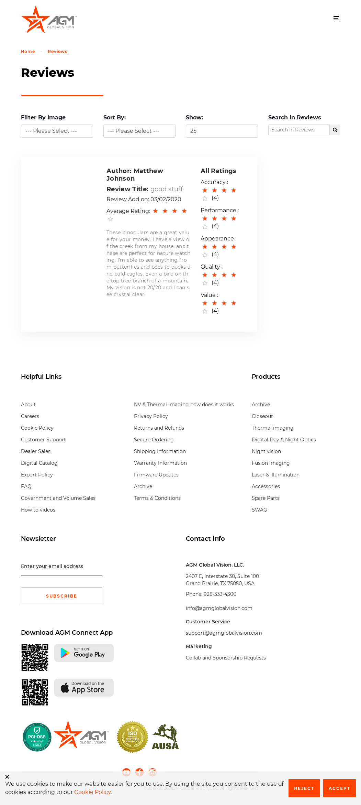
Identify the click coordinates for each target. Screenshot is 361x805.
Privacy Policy (151, 416)
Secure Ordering (154, 440)
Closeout (262, 416)
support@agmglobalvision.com (224, 633)
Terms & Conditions (157, 498)
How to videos (38, 510)
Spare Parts (266, 498)
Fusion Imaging (271, 463)
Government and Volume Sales (58, 498)
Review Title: (127, 189)
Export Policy (37, 475)
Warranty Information (160, 463)
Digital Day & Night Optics (284, 440)
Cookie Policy (37, 428)
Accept (339, 788)
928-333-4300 (220, 594)
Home (28, 51)
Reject (304, 788)
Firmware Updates (156, 475)
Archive (143, 486)
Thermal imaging (273, 428)
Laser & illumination (276, 475)
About (28, 404)
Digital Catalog (39, 463)
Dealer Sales (35, 451)
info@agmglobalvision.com (219, 608)
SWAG (259, 510)
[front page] (81, 736)
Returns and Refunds (159, 428)
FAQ (26, 486)
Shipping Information (160, 451)
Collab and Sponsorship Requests (226, 658)
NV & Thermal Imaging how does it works (184, 404)
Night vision (266, 451)
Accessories (266, 486)
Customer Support (43, 440)
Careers (30, 416)
